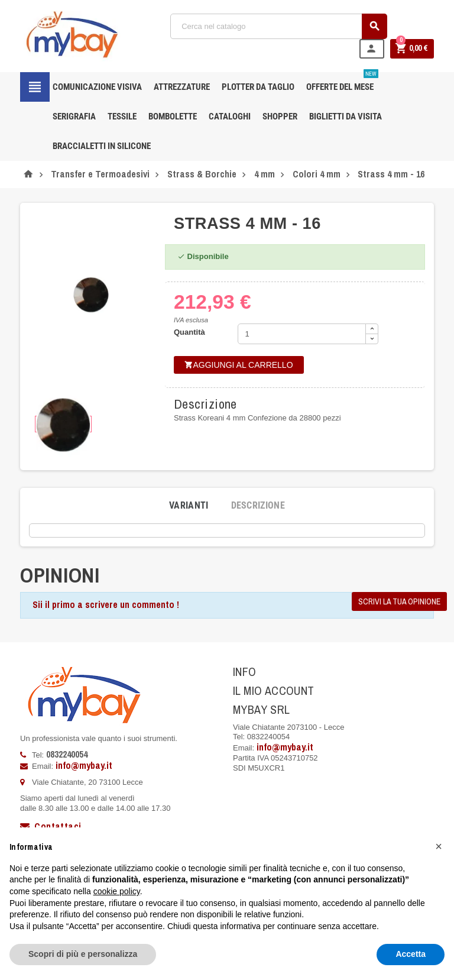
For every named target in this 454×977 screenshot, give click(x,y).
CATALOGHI (230, 116)
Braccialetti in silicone (102, 146)
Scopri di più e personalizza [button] (82, 954)
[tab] (189, 506)
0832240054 (66, 754)
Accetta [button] (410, 954)
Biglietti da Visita (345, 116)
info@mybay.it (84, 765)
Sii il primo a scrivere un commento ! (106, 604)
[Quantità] (302, 333)
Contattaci (50, 826)
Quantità (189, 332)
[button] (438, 846)
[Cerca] (279, 26)
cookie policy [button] (116, 891)
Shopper (279, 116)
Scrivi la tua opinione (399, 601)
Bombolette (172, 116)
